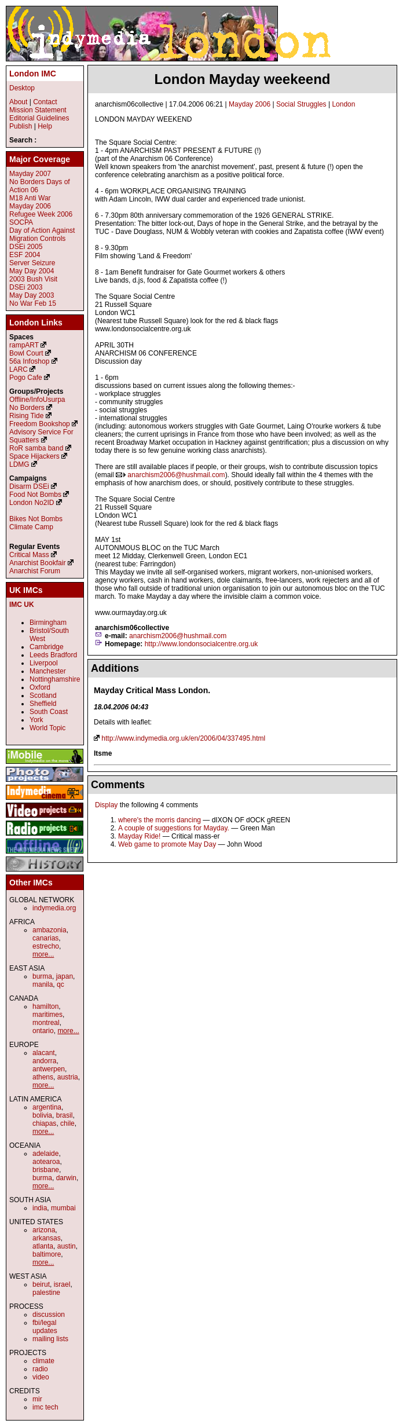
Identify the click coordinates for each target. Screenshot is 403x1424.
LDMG (19, 464)
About (18, 102)
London (343, 104)
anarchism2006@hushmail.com (176, 475)
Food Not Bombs (35, 494)
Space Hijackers (34, 456)
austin (66, 1246)
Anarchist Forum (34, 571)
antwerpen (48, 1069)
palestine (46, 1292)
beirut (41, 1284)
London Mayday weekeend (242, 79)
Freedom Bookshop (39, 424)
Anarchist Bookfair (37, 563)
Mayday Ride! (139, 836)
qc (60, 984)
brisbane (45, 1170)
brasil (64, 1115)
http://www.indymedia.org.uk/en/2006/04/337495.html (183, 738)
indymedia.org (54, 908)
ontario (43, 1031)
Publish (20, 126)
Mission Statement (38, 110)
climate (43, 1361)
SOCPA (21, 222)
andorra (44, 1061)
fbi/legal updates (44, 1327)
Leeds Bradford (53, 655)
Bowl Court (26, 353)
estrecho (45, 946)
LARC (18, 369)
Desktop (22, 88)
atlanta (42, 1246)
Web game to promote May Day (167, 844)
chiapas (44, 1123)
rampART (24, 345)
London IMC (32, 73)
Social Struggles (301, 104)
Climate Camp (31, 527)
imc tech (45, 1407)
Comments (118, 784)
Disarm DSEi (29, 486)
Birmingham (48, 622)
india (39, 1208)
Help (45, 126)
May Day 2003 (31, 295)
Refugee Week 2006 (40, 214)
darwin (66, 1178)
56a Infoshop (29, 361)
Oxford (40, 687)
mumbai (63, 1208)
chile (67, 1123)
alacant (43, 1053)
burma (42, 976)
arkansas (46, 1238)
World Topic (47, 728)
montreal (46, 1023)
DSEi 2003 (25, 287)
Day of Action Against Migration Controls (42, 234)
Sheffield (43, 704)
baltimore (46, 1254)
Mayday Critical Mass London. (152, 690)
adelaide (45, 1154)
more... (43, 954)
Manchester (48, 671)
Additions (115, 668)
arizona (43, 1230)
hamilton (45, 1006)
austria (67, 1077)
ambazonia (49, 930)
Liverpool (44, 663)
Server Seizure (32, 263)
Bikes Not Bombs (36, 519)
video (40, 1377)
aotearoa (46, 1162)
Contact (45, 102)
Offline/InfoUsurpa (37, 400)
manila (42, 984)
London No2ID (31, 503)
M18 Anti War (30, 198)
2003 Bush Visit (33, 279)
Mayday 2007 (30, 174)
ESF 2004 (24, 255)
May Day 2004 (31, 271)
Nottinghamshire (55, 679)
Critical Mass (29, 555)
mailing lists (50, 1339)
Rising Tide (27, 416)
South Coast (49, 712)
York (36, 720)
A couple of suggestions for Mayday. (173, 828)
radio (40, 1369)
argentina (46, 1107)
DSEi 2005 (25, 247)
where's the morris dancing (159, 820)
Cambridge (47, 647)
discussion (48, 1314)
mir (37, 1399)
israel (62, 1284)
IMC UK (21, 605)
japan (64, 976)
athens (42, 1077)
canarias (45, 938)
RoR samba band (36, 448)
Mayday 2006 (249, 104)
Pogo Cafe (25, 378)
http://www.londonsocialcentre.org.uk (201, 644)
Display (106, 805)
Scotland (43, 695)
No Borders (27, 408)
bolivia (42, 1115)
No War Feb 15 (32, 303)
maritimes (47, 1015)
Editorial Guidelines (39, 118)
